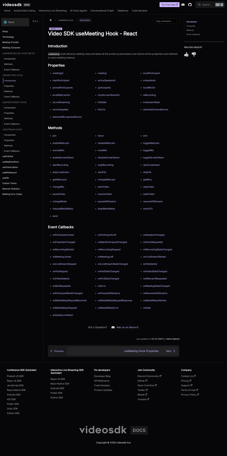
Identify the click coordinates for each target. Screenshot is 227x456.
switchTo (148, 208)
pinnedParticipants (63, 87)
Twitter (143, 390)
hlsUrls (101, 109)
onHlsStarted (150, 263)
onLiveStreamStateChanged (113, 263)
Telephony (122, 10)
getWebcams (60, 179)
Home (7, 10)
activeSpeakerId (106, 80)
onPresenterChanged (64, 242)
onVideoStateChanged (155, 271)
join (54, 135)
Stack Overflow (147, 385)
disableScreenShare (108, 157)
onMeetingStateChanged (156, 285)
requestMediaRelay (63, 208)
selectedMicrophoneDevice (67, 116)
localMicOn (149, 87)
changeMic (58, 186)
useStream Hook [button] (12, 129)
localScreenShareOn (109, 95)
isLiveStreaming (61, 102)
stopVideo (148, 186)
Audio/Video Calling (24, 10)
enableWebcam (61, 143)
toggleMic (148, 150)
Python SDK (13, 413)
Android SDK (14, 394)
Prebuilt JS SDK (15, 376)
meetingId (58, 73)
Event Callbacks (193, 34)
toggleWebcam (151, 143)
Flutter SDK (13, 403)
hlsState (102, 102)
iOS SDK (11, 399)
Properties (190, 26)
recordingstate (60, 109)
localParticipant (151, 73)
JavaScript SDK (15, 385)
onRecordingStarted (63, 249)
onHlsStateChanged (108, 271)
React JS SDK (14, 380)
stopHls (147, 172)
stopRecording (106, 164)
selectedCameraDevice (155, 109)
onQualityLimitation (63, 315)
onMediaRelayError (108, 307)
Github (142, 380)
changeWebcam (106, 179)
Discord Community (149, 376)
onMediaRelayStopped (65, 307)
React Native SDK (16, 390)
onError (102, 285)
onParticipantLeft (107, 234)
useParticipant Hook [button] (14, 102)
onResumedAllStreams (155, 293)
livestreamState (151, 102)
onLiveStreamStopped (64, 263)
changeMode (60, 201)
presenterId (149, 80)
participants (104, 87)
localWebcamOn (61, 95)
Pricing (186, 380)
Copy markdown (163, 21)
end (145, 135)
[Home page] (50, 20)
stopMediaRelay (106, 208)
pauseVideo (59, 194)
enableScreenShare (63, 157)
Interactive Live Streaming (53, 10)
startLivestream (151, 164)
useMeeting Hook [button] (12, 75)
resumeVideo (105, 194)
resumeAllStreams (153, 201)
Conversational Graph (102, 10)
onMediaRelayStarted (154, 300)
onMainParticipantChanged (112, 242)
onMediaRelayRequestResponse (115, 300)
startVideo (103, 186)
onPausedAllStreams (109, 293)
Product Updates (103, 390)
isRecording (149, 95)
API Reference (101, 380)
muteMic (102, 150)
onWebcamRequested (155, 278)
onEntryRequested (153, 242)
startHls (102, 172)
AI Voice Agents (78, 10)
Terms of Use (189, 390)
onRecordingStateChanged (157, 249)
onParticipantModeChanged (68, 293)
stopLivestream (61, 172)
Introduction (191, 22)
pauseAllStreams (107, 201)
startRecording (60, 164)
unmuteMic (58, 150)
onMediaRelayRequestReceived (69, 300)
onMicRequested (62, 285)
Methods (190, 30)
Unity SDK (12, 408)
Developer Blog (102, 376)
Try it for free (169, 4)
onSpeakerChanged (154, 234)
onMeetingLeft (105, 256)
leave (101, 135)
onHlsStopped (60, 271)
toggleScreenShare (153, 157)
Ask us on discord (124, 327)
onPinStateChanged (108, 278)
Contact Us (188, 376)
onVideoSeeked (61, 278)
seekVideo (148, 194)
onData (147, 307)
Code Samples (140, 10)
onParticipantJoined (63, 234)
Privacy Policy (190, 394)
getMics (147, 179)
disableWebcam (106, 143)
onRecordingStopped (109, 249)
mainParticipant (61, 80)
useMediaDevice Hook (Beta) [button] (18, 53)
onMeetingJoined (62, 256)
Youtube (143, 399)
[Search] (210, 5)
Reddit (142, 394)
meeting (102, 73)
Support (186, 385)
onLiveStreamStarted (154, 256)
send (55, 216)
